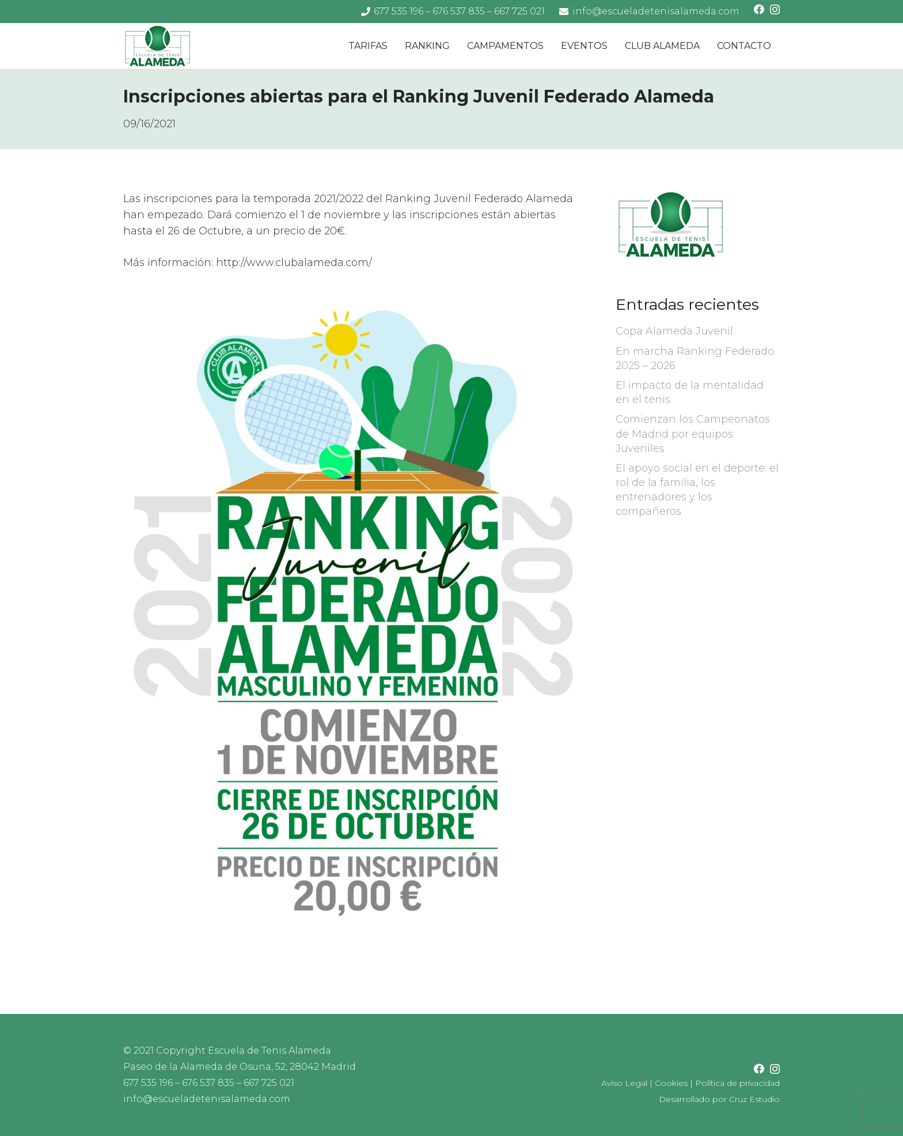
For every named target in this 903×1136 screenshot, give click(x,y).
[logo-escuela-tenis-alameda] (157, 46)
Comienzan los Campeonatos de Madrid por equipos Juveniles (693, 433)
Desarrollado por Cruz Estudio (719, 1099)
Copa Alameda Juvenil (674, 331)
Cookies (671, 1083)
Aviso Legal (624, 1083)
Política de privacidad (737, 1083)
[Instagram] (775, 10)
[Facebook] (759, 9)
